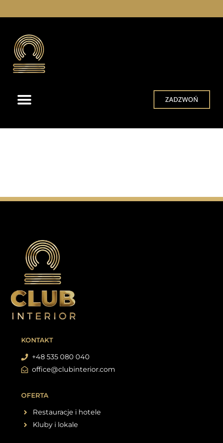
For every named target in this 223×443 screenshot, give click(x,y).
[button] (24, 99)
